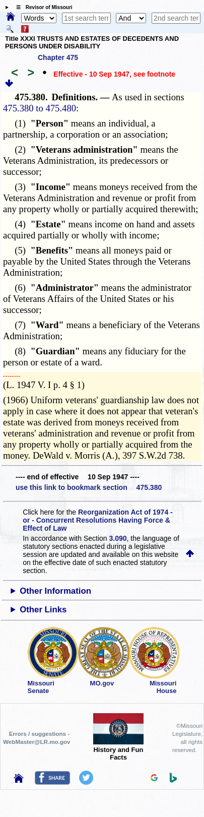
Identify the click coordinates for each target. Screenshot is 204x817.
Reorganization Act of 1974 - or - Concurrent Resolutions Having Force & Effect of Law (97, 520)
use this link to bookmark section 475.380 (89, 487)
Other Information (55, 591)
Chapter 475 (58, 57)
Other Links (43, 609)
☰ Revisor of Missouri (42, 7)
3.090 (118, 538)
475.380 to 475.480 (39, 108)
